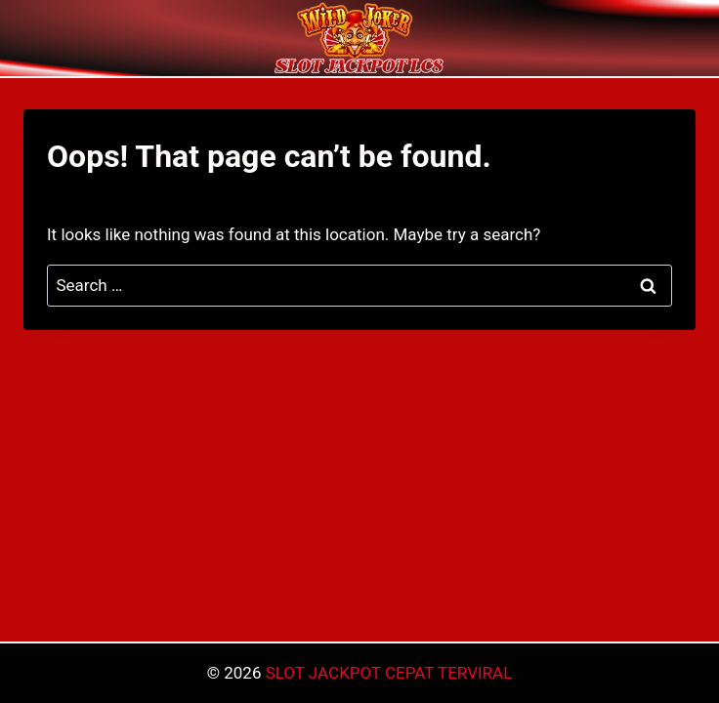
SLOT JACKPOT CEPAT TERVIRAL (389, 672)
